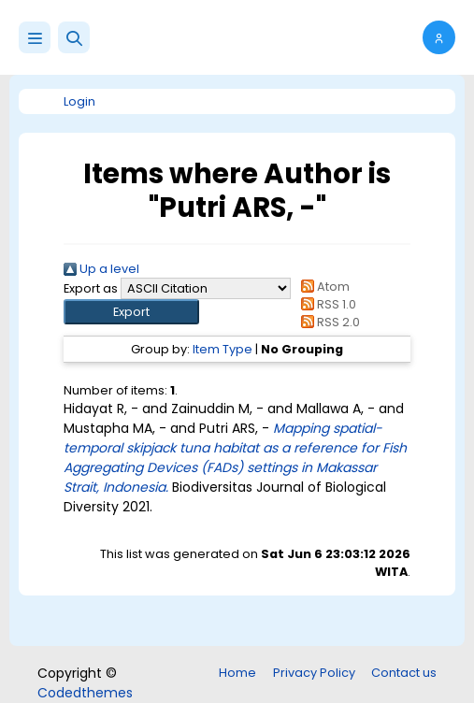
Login (79, 101)
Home (237, 673)
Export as (91, 288)
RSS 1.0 (325, 304)
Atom (322, 286)
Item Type (222, 349)
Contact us (404, 673)
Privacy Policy (314, 673)
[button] (74, 37)
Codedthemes (85, 692)
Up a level (101, 269)
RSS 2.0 (327, 322)
